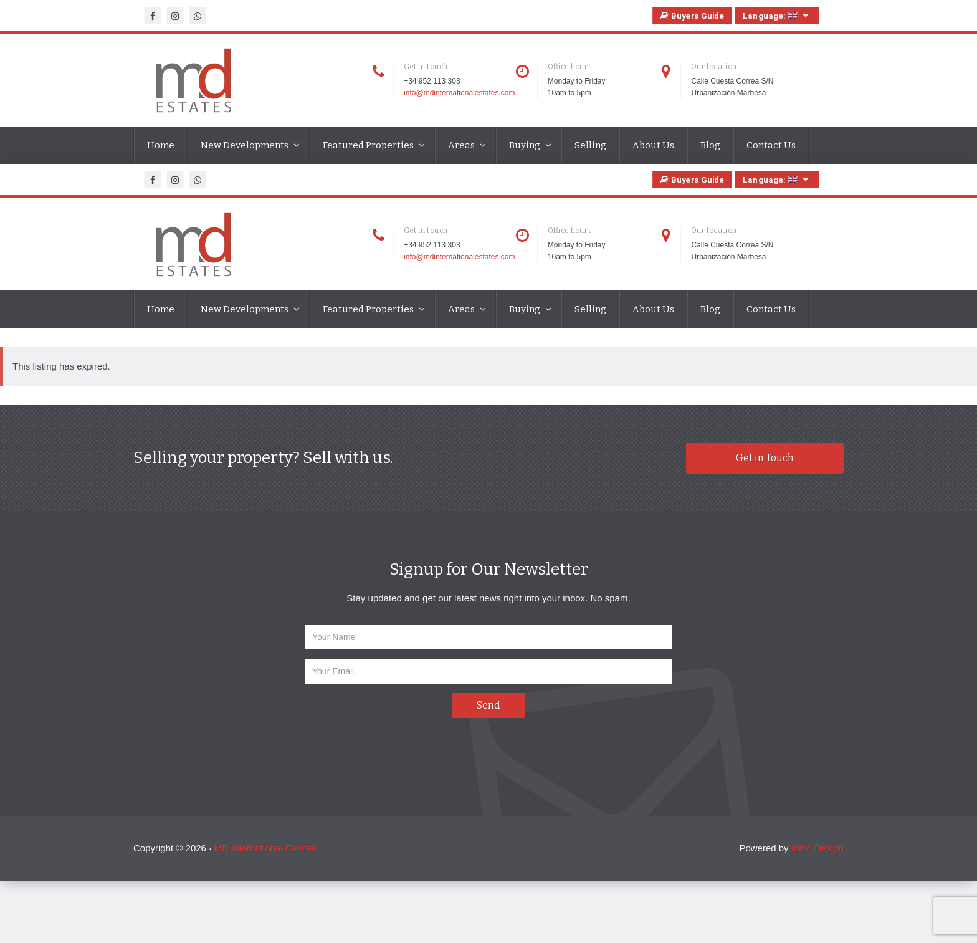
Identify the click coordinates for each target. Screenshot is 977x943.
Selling (590, 145)
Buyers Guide (692, 16)
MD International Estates (265, 848)
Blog (710, 145)
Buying (525, 145)
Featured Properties (369, 145)
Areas (462, 145)
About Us (653, 145)
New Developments (245, 145)
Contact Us (771, 145)
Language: (777, 15)
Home (160, 145)
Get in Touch (765, 458)
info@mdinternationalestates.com (459, 93)
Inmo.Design (817, 848)
